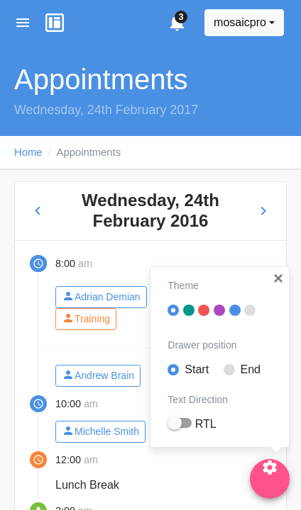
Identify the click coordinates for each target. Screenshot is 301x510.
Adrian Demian (101, 296)
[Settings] (270, 479)
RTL (206, 424)
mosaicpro (240, 22)
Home (28, 152)
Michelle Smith (100, 431)
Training (86, 318)
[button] (278, 278)
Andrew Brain (98, 375)
